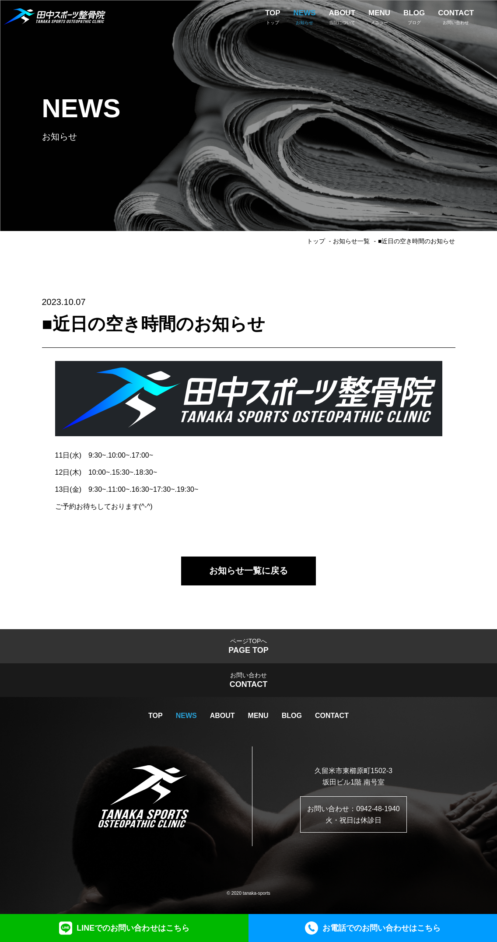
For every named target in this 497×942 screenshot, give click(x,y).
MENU (258, 716)
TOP (155, 716)
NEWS (186, 716)
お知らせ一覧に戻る (248, 571)
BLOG (292, 716)
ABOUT (222, 716)
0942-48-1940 (378, 809)
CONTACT (332, 716)
